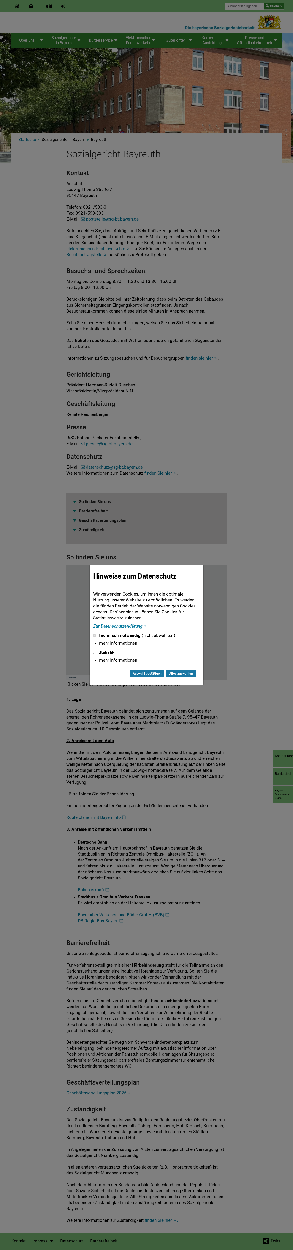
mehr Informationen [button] (118, 643)
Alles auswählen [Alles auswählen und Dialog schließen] (181, 673)
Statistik (103, 652)
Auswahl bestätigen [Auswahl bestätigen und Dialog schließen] (147, 673)
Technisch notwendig (134, 635)
